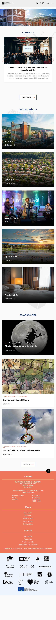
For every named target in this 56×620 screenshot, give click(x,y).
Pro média (28, 536)
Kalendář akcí (28, 518)
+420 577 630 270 (22, 490)
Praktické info (28, 524)
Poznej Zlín (28, 513)
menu (52, 3)
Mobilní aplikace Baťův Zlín (28, 545)
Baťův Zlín (28, 516)
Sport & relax (28, 521)
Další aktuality (28, 97)
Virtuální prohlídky (28, 542)
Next (50, 58)
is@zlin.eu (30, 492)
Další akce (28, 464)
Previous (3, 58)
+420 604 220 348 (36, 490)
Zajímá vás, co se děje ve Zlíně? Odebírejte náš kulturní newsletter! (28, 548)
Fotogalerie (28, 539)
